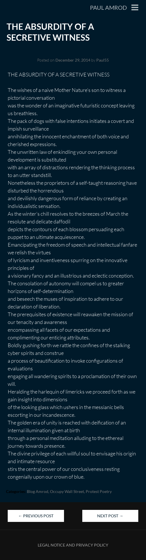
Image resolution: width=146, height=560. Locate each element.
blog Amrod (37, 491)
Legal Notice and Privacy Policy (73, 545)
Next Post (110, 515)
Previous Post (35, 515)
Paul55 (102, 60)
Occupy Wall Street (67, 491)
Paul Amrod (108, 7)
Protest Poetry (99, 491)
